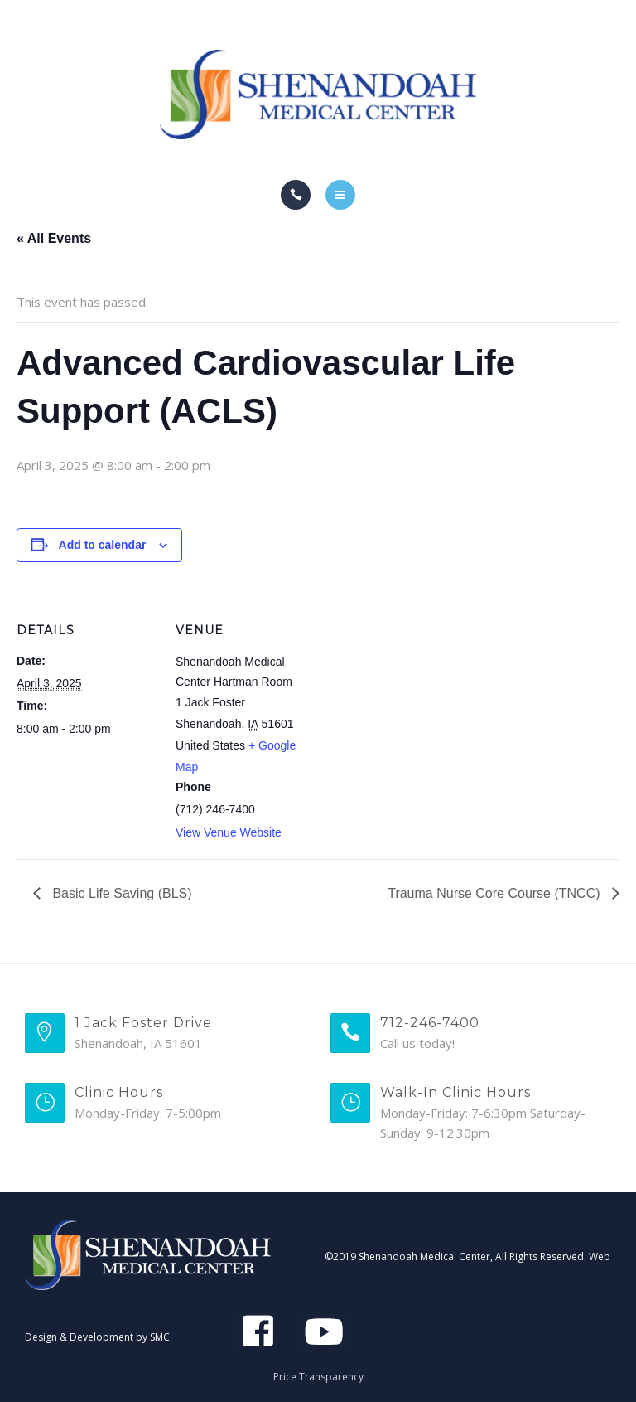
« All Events (54, 238)
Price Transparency (318, 1377)
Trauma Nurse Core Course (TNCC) (496, 893)
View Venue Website (229, 832)
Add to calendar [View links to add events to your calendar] (103, 544)
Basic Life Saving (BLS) (120, 893)
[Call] (296, 195)
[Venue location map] (422, 703)
